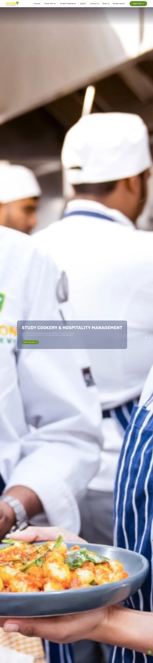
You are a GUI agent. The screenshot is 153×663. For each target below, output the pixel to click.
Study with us (50, 4)
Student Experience (68, 4)
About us (106, 4)
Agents (83, 4)
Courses (37, 4)
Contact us (94, 4)
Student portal (119, 4)
